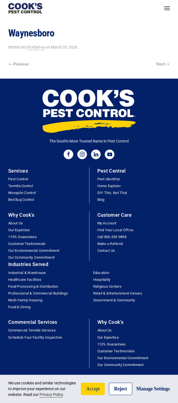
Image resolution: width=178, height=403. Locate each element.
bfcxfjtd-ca (35, 47)
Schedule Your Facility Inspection (35, 337)
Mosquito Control (22, 193)
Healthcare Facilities (24, 280)
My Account (107, 223)
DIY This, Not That (112, 193)
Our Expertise (19, 230)
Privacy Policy (51, 394)
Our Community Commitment (31, 257)
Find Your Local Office (115, 230)
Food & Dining (19, 307)
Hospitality (102, 280)
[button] (167, 8)
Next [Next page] (162, 64)
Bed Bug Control (21, 200)
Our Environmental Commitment (33, 250)
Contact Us (106, 250)
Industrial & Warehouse (27, 273)
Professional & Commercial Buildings (38, 293)
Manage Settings (153, 388)
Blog (100, 200)
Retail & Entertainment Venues (117, 293)
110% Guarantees (22, 237)
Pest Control (18, 179)
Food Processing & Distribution (33, 286)
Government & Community (114, 300)
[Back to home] (25, 8)
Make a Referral (110, 244)
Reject (120, 388)
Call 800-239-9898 (111, 237)
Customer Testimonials (27, 244)
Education (101, 273)
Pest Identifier (108, 179)
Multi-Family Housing (25, 300)
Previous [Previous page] (19, 64)
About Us (15, 223)
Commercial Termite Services (32, 330)
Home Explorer (109, 186)
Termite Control (20, 186)
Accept (93, 388)
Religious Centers (107, 286)
